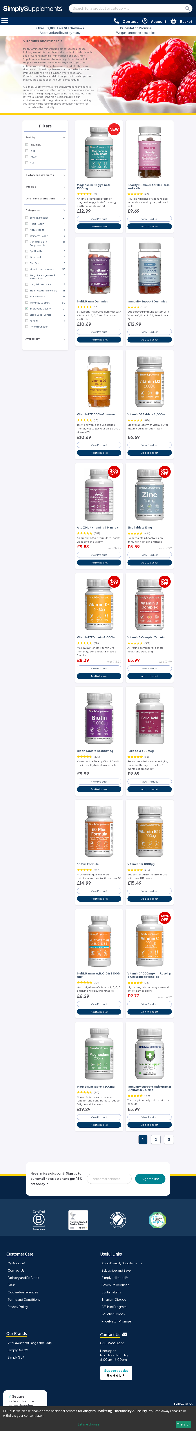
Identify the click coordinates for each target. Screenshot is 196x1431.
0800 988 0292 (112, 1342)
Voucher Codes (113, 1314)
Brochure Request (115, 1285)
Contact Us (16, 1270)
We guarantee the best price (136, 30)
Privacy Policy (18, 1307)
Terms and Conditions (24, 1299)
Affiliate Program (114, 1307)
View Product (99, 218)
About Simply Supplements (122, 1263)
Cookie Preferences (23, 1292)
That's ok (183, 1424)
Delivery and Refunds (23, 1278)
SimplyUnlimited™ (115, 1278)
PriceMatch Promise (116, 1321)
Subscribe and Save (116, 1270)
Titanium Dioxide (114, 1299)
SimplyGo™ (17, 1357)
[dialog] (98, 1418)
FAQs (12, 1285)
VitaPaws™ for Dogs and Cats (30, 1343)
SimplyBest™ (18, 1350)
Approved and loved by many (60, 30)
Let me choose (88, 1424)
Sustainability (111, 1292)
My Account (16, 1263)
